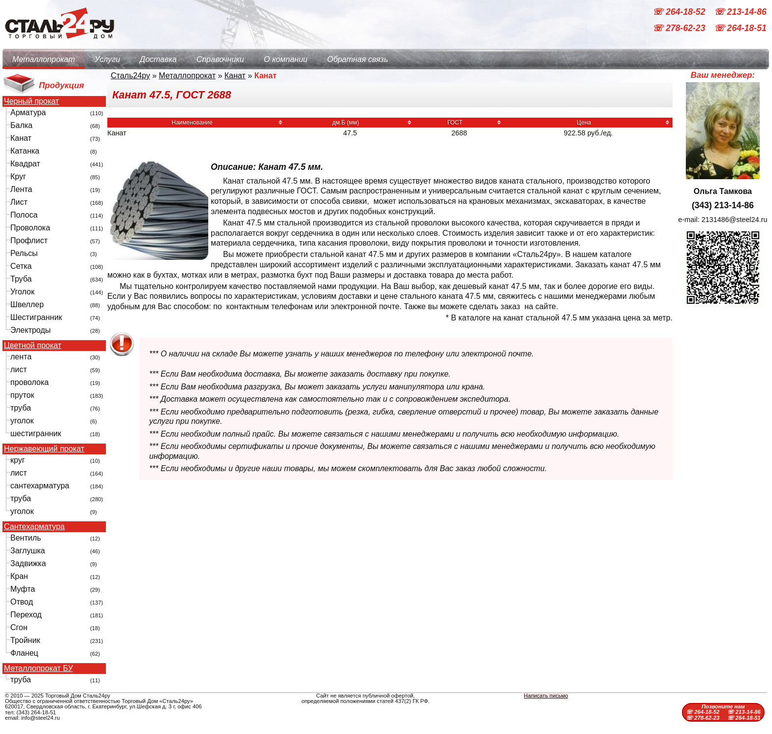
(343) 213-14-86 (723, 205)
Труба (21, 279)
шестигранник (35, 433)
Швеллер (27, 304)
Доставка (158, 59)
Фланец (24, 653)
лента (21, 356)
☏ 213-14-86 (740, 12)
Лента (21, 189)
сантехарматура (39, 485)
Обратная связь (357, 59)
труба (20, 408)
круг (17, 460)
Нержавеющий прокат (44, 449)
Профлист (29, 240)
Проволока (30, 227)
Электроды (30, 330)
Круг (18, 176)
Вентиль (25, 538)
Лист (19, 202)
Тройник (25, 640)
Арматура (28, 112)
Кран (19, 576)
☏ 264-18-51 (740, 28)
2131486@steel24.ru (735, 219)
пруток (22, 395)
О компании (286, 59)
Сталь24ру (130, 75)
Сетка (21, 266)
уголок (21, 420)
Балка (21, 125)
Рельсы (24, 253)
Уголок (22, 291)
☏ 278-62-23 (680, 28)
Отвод (21, 602)
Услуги (107, 59)
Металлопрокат (43, 59)
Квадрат (25, 164)
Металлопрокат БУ (38, 668)
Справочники (220, 59)
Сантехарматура (34, 527)
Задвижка (28, 563)
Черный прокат (31, 101)
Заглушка (27, 550)
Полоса (23, 215)
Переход (26, 614)
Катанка (24, 151)
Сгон (19, 627)
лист (18, 369)
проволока (29, 382)
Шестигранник (36, 317)
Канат (21, 138)
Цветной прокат (33, 346)
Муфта (22, 589)
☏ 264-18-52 (680, 12)
